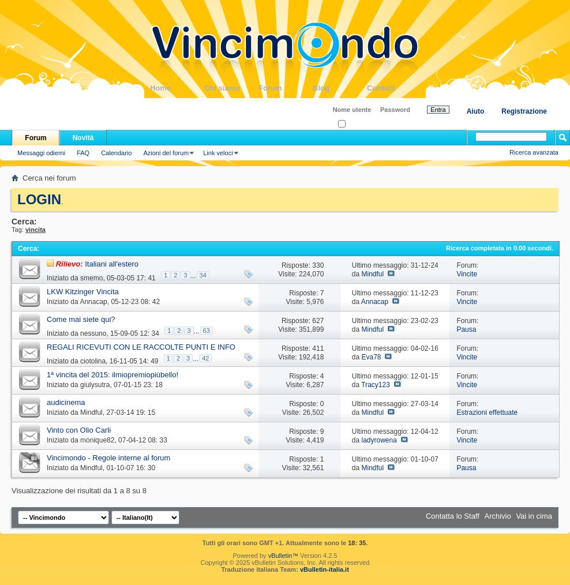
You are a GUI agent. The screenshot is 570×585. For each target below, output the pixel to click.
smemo (91, 278)
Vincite (466, 274)
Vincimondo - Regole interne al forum (108, 457)
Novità (83, 138)
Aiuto (476, 111)
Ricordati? (355, 124)
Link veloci (217, 152)
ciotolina (93, 361)
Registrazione (524, 111)
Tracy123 (375, 385)
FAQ (83, 152)
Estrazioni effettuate (487, 412)
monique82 (97, 440)
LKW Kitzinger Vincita (83, 291)
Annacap (93, 302)
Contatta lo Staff (452, 516)
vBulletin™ (283, 555)
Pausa (466, 329)
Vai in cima (534, 516)
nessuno (93, 333)
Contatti (394, 88)
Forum (285, 88)
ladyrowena (378, 440)
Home (177, 88)
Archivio (498, 516)
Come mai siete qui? (81, 319)
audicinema (66, 402)
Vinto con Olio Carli (79, 430)
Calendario (116, 152)
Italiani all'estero (111, 264)
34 (203, 275)
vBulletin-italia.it (324, 569)
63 (206, 330)
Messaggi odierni (41, 152)
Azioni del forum (166, 152)
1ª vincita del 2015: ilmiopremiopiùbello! (112, 374)
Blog (340, 88)
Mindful (372, 274)
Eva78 (371, 357)
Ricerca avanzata (533, 152)
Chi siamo (231, 88)
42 (205, 358)
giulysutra (95, 385)
